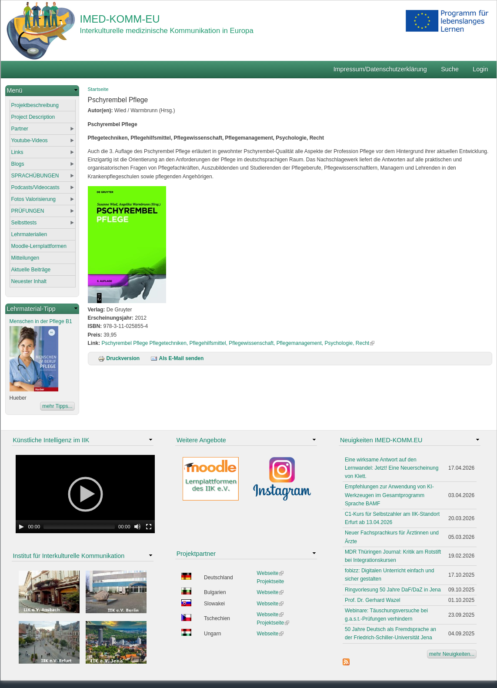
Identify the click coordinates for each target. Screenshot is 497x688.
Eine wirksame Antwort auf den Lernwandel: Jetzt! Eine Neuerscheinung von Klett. (391, 468)
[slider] (79, 526)
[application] (85, 494)
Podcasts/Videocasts (35, 187)
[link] (42, 91)
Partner (19, 129)
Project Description (33, 117)
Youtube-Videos (29, 140)
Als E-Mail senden (177, 358)
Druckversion (119, 358)
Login (480, 69)
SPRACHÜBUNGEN (35, 176)
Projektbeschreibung (35, 105)
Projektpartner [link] (196, 553)
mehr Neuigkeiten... (451, 654)
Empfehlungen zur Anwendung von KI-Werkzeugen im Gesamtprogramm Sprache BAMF (389, 495)
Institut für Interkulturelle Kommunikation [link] (69, 555)
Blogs (17, 164)
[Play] (21, 526)
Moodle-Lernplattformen (39, 246)
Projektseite (270, 581)
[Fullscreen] (148, 526)
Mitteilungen (25, 258)
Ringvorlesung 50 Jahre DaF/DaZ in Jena (393, 590)
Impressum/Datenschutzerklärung (380, 69)
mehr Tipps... (57, 406)
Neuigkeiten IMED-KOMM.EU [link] (381, 440)
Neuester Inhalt (29, 281)
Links (17, 152)
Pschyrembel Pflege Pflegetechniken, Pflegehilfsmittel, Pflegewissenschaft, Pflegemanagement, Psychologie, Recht (238, 343)
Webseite (270, 573)
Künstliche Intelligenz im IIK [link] (51, 440)
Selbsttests (24, 223)
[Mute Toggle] (137, 526)
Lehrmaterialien (29, 234)
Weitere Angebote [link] (201, 440)
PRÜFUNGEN (27, 211)
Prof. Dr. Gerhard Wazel (372, 600)
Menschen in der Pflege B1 (41, 321)
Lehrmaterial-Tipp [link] (31, 308)
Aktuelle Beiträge (31, 270)
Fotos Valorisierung (33, 199)
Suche (450, 69)
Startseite (98, 89)
